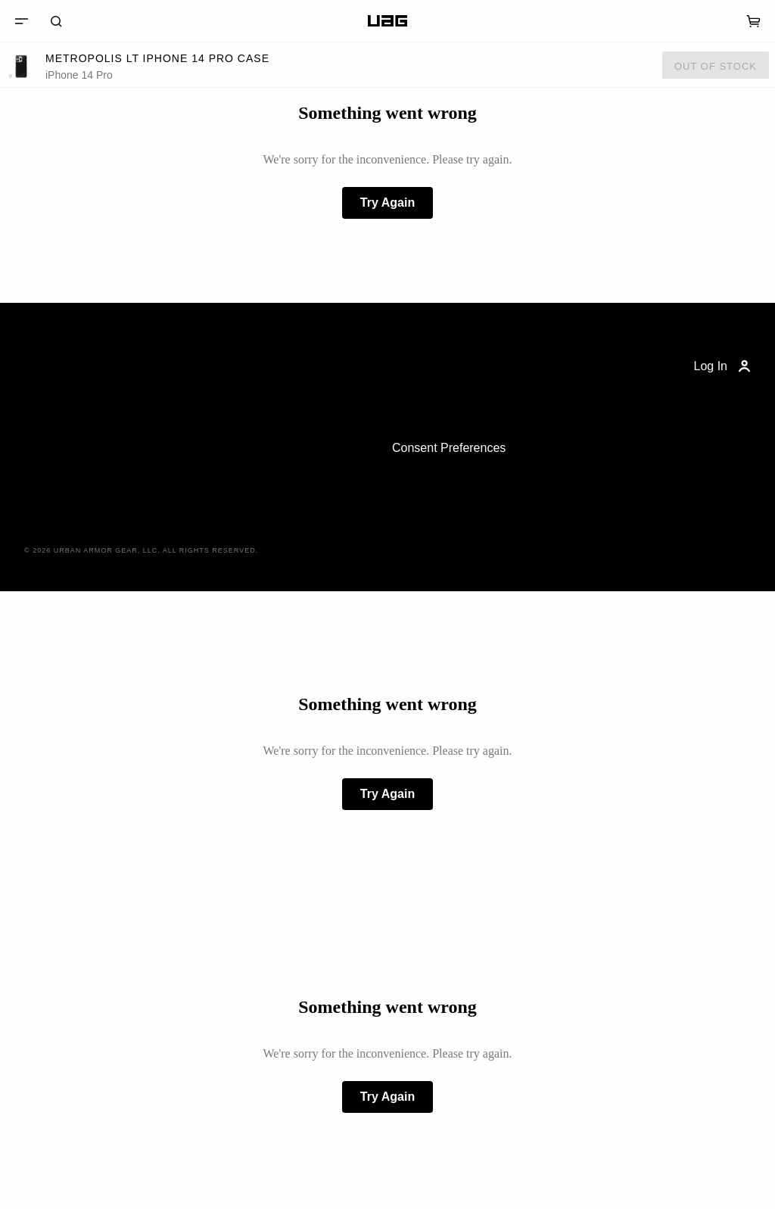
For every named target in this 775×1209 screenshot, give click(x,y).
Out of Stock (715, 66)
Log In (724, 366)
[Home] (387, 21)
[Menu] (21, 21)
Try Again (387, 202)
